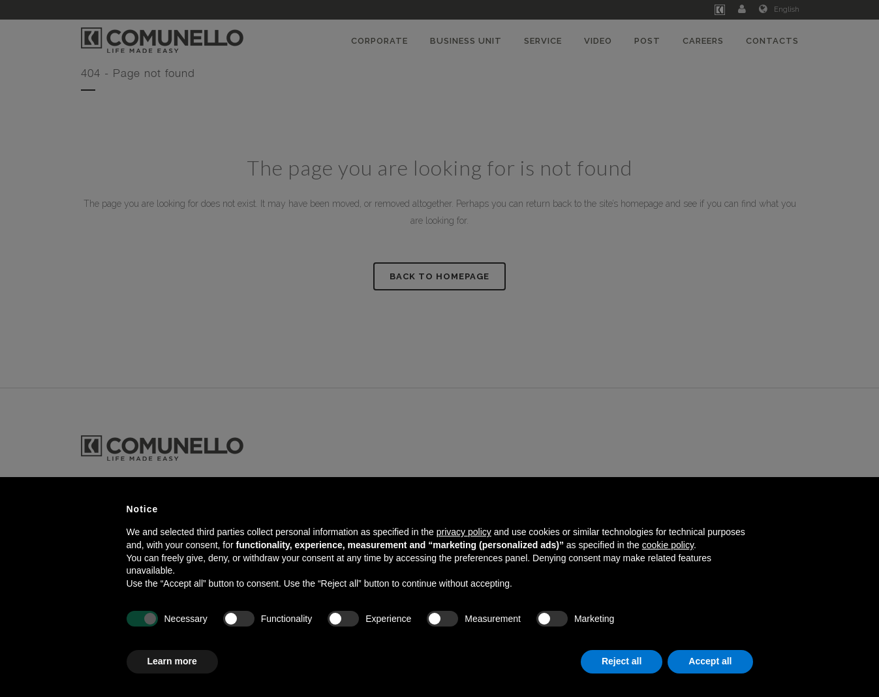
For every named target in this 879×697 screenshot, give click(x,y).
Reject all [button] (621, 661)
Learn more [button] (172, 661)
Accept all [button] (710, 661)
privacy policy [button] (464, 532)
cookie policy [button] (668, 545)
